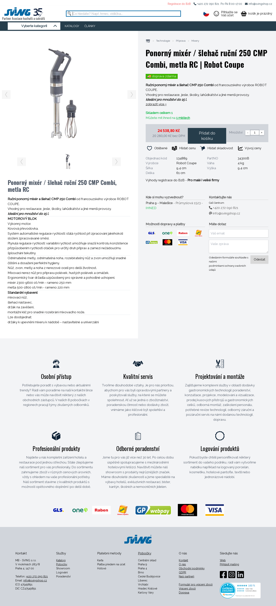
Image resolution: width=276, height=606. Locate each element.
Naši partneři (186, 576)
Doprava (184, 592)
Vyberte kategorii (39, 26)
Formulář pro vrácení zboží (196, 584)
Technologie (163, 41)
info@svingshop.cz (260, 3)
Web (223, 560)
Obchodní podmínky (192, 568)
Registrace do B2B (179, 3)
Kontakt (183, 560)
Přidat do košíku (207, 136)
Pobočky (61, 564)
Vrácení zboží (187, 588)
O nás (182, 564)
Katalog (61, 560)
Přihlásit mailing (229, 564)
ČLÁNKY (89, 26)
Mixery (195, 41)
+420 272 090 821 (208, 3)
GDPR (182, 572)
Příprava (181, 41)
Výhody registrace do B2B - (182, 180)
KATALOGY (72, 26)
